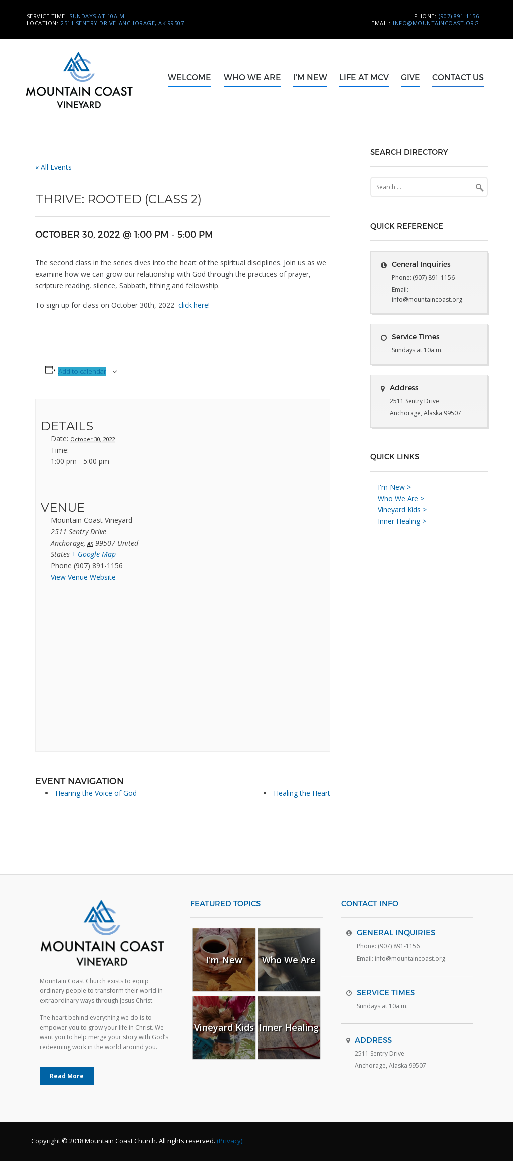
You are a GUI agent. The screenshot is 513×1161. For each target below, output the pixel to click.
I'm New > (394, 487)
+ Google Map (94, 554)
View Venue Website (83, 577)
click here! (194, 305)
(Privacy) (229, 1140)
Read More (67, 1076)
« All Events (53, 167)
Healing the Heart (302, 793)
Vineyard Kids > (402, 509)
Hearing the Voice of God (96, 793)
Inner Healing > (402, 521)
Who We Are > (401, 498)
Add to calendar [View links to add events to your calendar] (82, 371)
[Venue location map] (93, 670)
